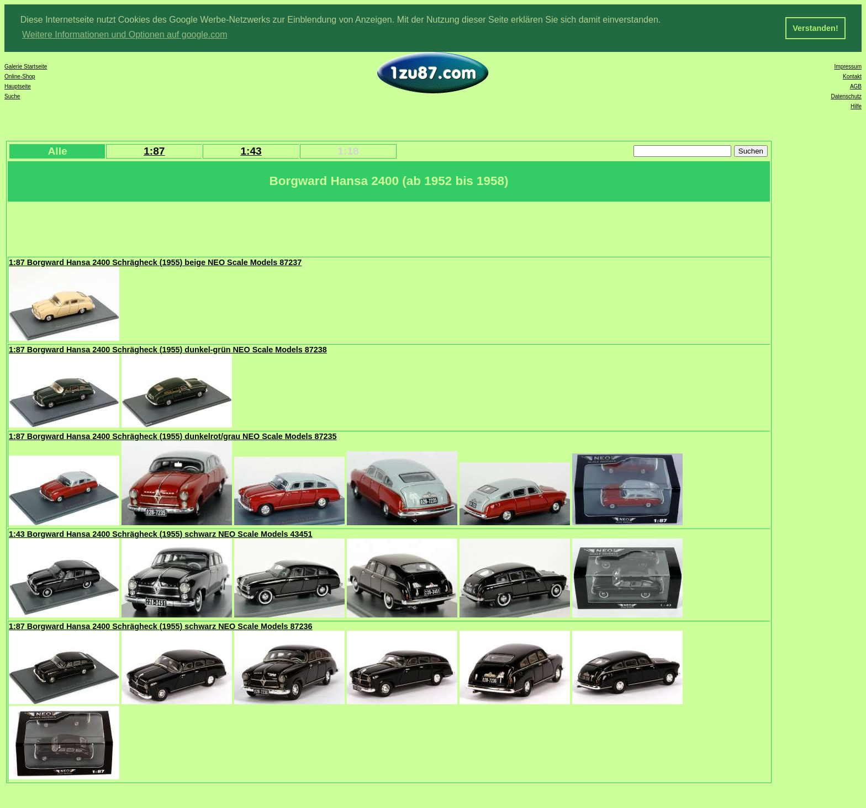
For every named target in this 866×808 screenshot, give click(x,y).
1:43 (250, 150)
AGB (856, 85)
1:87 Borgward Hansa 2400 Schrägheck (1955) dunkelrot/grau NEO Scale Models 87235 (172, 435)
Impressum (848, 65)
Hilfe (856, 105)
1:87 (154, 150)
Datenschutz (846, 95)
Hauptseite (17, 85)
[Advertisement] (209, 227)
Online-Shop (19, 75)
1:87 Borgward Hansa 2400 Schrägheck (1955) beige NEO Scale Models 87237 (155, 261)
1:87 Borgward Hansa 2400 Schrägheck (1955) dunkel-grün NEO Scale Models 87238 (168, 348)
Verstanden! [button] (815, 28)
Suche (12, 95)
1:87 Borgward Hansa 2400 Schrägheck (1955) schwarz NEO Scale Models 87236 (161, 625)
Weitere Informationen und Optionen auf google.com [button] (125, 34)
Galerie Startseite (25, 65)
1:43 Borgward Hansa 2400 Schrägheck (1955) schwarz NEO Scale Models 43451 (161, 533)
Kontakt (852, 75)
